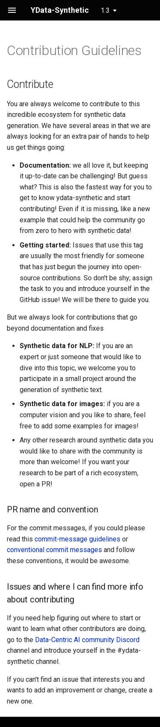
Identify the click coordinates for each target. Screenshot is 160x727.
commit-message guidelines (77, 539)
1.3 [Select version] (105, 10)
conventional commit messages (54, 550)
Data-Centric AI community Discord (87, 640)
